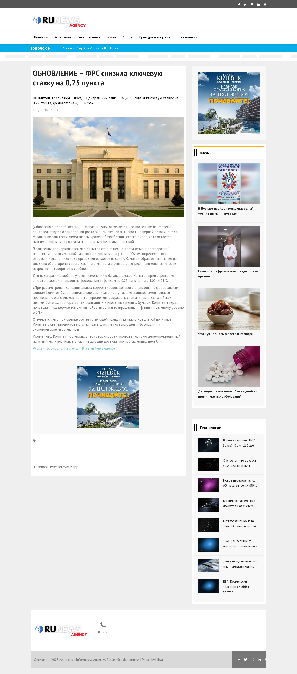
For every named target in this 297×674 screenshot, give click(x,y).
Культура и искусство (156, 37)
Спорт (127, 37)
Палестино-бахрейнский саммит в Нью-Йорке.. (91, 48)
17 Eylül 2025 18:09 (45, 110)
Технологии (188, 37)
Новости (41, 37)
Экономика (62, 37)
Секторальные (88, 37)
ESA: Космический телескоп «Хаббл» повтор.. (236, 586)
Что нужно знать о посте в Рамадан (226, 334)
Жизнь (111, 37)
